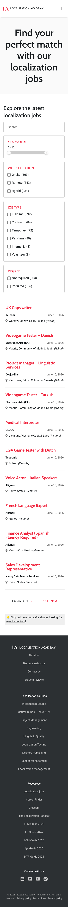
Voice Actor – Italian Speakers (31, 477)
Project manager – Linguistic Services (30, 365)
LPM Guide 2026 (34, 824)
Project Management (34, 720)
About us (34, 655)
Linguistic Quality (34, 736)
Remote (21, 182)
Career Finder (34, 799)
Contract (22, 222)
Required (22, 286)
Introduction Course (34, 703)
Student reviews (34, 679)
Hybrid (20, 191)
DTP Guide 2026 (34, 856)
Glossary (34, 807)
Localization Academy (26, 8)
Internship (21, 246)
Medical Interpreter (22, 422)
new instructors (15, 621)
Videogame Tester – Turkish (29, 394)
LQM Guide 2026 (34, 840)
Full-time (22, 214)
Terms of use (39, 898)
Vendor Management (34, 760)
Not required (24, 278)
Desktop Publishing (34, 752)
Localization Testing (34, 744)
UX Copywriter (18, 307)
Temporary (22, 230)
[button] (62, 8)
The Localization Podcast (34, 816)
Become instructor (34, 663)
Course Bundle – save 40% (34, 712)
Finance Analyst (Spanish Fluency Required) (27, 535)
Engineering (34, 728)
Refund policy (55, 898)
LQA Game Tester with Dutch (30, 450)
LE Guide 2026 (34, 832)
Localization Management (34, 769)
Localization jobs (34, 791)
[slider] (9, 153)
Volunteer (21, 254)
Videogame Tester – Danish (29, 335)
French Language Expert (26, 505)
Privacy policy (24, 898)
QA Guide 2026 (34, 848)
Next (54, 601)
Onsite (20, 174)
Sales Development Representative (22, 566)
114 (45, 601)
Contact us (34, 671)
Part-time (21, 238)
